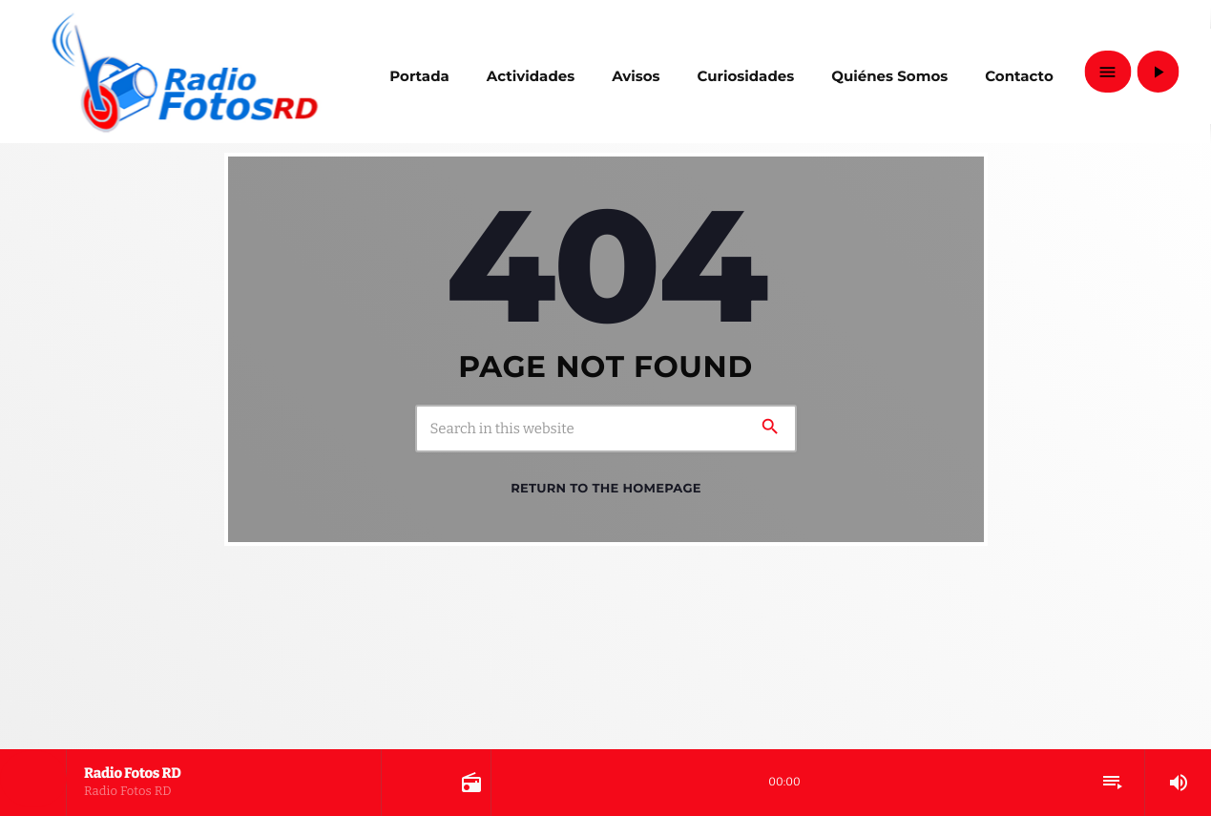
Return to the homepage (605, 488)
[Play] (1158, 72)
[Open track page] (470, 782)
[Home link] (185, 71)
